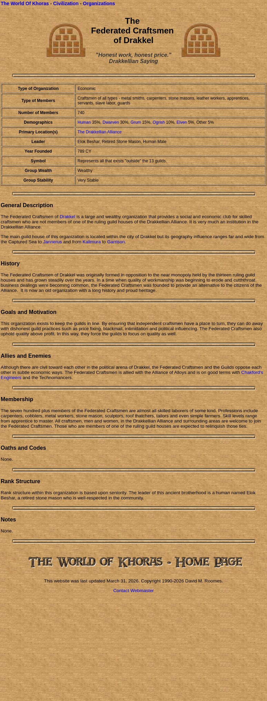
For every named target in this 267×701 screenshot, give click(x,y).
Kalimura (92, 241)
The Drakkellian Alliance (100, 132)
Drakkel (67, 216)
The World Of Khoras (25, 3)
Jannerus (52, 241)
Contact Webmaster (133, 590)
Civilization (66, 3)
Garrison (116, 241)
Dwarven (111, 122)
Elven (182, 122)
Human (84, 122)
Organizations (99, 3)
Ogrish (159, 122)
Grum (136, 122)
